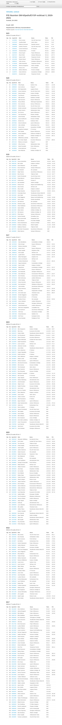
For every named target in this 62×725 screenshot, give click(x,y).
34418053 (14, 226)
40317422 (14, 254)
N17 (23, 29)
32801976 (14, 275)
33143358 (14, 496)
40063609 (14, 617)
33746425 (14, 538)
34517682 (14, 203)
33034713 (14, 543)
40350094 (14, 659)
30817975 (14, 388)
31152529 (14, 523)
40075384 (14, 123)
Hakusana (14, 1)
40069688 (14, 655)
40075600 (14, 568)
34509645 (14, 144)
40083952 (14, 331)
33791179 (14, 201)
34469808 (14, 318)
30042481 (14, 426)
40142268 (14, 678)
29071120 (14, 329)
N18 (21, 29)
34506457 (14, 598)
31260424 (14, 483)
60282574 (14, 74)
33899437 (14, 672)
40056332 (14, 205)
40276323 (14, 244)
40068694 (14, 693)
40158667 (14, 250)
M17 (32, 29)
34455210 (14, 146)
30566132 (14, 375)
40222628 (14, 269)
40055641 (14, 288)
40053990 (14, 547)
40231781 (14, 685)
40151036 (14, 311)
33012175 (14, 564)
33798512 (14, 458)
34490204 (14, 103)
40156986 (14, 316)
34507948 (14, 551)
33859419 (14, 581)
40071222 (14, 142)
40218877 (14, 541)
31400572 (14, 71)
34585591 (14, 706)
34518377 (14, 118)
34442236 (14, 207)
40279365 (14, 628)
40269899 (14, 231)
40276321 (14, 555)
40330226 (14, 305)
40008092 (14, 309)
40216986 (14, 284)
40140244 (14, 638)
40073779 (14, 229)
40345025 (14, 222)
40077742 (14, 212)
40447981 (14, 668)
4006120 (14, 645)
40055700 (14, 362)
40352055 (14, 294)
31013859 (14, 345)
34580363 (14, 101)
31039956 (14, 394)
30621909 (14, 419)
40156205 (14, 186)
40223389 (14, 695)
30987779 (14, 428)
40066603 (14, 710)
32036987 (14, 441)
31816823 (14, 150)
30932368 (14, 65)
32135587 (14, 583)
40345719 (14, 286)
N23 (16, 29)
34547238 (14, 161)
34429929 (14, 52)
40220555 (14, 636)
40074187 (14, 180)
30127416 (14, 350)
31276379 (14, 42)
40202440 (14, 384)
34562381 (14, 188)
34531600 (14, 93)
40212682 (14, 197)
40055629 (14, 704)
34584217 (14, 171)
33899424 (14, 477)
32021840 (14, 69)
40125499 (14, 112)
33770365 (14, 273)
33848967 (14, 490)
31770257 (14, 456)
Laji (31, 1)
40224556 (14, 664)
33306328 (14, 449)
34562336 (14, 163)
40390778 (14, 352)
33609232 (14, 174)
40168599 (14, 613)
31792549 (14, 63)
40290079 (14, 642)
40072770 (14, 182)
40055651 (14, 218)
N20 (18, 29)
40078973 (14, 97)
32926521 (14, 48)
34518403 (14, 702)
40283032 (14, 611)
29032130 (14, 411)
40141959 (14, 59)
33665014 (14, 572)
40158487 (14, 716)
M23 (25, 29)
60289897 (14, 593)
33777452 (14, 494)
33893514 (14, 258)
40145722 (14, 640)
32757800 (14, 519)
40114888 (14, 697)
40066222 (14, 621)
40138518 (14, 169)
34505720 (14, 125)
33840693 (14, 367)
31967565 (14, 443)
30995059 (14, 504)
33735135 (14, 354)
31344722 (14, 373)
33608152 (14, 252)
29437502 (14, 417)
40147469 (14, 670)
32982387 (14, 553)
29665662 (14, 44)
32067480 (14, 445)
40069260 (14, 99)
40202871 (14, 647)
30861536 (14, 517)
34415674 (14, 371)
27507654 (14, 424)
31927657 (14, 422)
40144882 (14, 506)
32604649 (14, 50)
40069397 (14, 199)
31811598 (14, 498)
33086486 (14, 570)
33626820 (14, 714)
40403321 (14, 691)
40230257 (14, 475)
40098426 (14, 689)
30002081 (14, 400)
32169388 (14, 46)
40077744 (14, 292)
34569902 (14, 589)
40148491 (14, 299)
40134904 (14, 246)
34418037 (14, 280)
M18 (30, 29)
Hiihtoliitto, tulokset (12, 12)
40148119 (14, 256)
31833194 (14, 369)
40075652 (14, 178)
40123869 (14, 265)
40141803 (14, 609)
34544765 (14, 339)
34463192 (14, 657)
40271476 (14, 263)
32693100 (14, 439)
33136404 (14, 479)
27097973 (14, 343)
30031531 (14, 348)
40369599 (14, 651)
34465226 (14, 545)
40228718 (14, 193)
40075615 (14, 574)
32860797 (14, 106)
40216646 (14, 630)
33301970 (14, 333)
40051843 (14, 661)
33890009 (14, 87)
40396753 (14, 214)
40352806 (14, 290)
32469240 (14, 502)
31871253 (14, 466)
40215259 (14, 210)
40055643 (14, 454)
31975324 (14, 460)
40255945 (14, 165)
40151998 (14, 137)
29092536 (14, 513)
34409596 (14, 649)
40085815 (14, 521)
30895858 (14, 403)
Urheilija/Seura (20, 6)
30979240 (14, 337)
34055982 (14, 191)
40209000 (14, 619)
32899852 (14, 364)
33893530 (14, 464)
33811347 (14, 481)
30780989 (14, 356)
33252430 (14, 558)
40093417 (14, 114)
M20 (27, 29)
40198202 (14, 297)
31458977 (14, 392)
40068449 (14, 708)
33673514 (14, 89)
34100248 (14, 379)
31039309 (14, 509)
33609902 (14, 91)
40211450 (14, 303)
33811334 (14, 216)
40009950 (14, 566)
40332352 (14, 242)
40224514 (14, 167)
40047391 (14, 139)
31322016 (14, 405)
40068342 (14, 108)
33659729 (14, 681)
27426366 (14, 413)
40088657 (14, 549)
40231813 (14, 676)
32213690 (14, 415)
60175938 (14, 674)
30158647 (14, 358)
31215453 (14, 341)
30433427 (14, 377)
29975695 (14, 84)
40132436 (14, 195)
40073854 (14, 632)
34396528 (14, 224)
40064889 (14, 271)
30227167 (14, 55)
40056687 (14, 587)
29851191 (14, 386)
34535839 (14, 95)
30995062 (14, 487)
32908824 (14, 110)
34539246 (14, 468)
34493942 (14, 133)
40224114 (14, 307)
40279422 (14, 579)
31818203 (14, 116)
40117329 (14, 623)
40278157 (14, 282)
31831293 (14, 471)
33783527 (14, 176)
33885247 (14, 473)
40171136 (14, 591)
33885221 (14, 500)
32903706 (14, 396)
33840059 (14, 267)
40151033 (14, 127)
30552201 (14, 390)
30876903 (14, 57)
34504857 (14, 360)
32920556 (14, 492)
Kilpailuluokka (52, 1)
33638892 (14, 462)
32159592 (14, 40)
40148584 (14, 148)
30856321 (14, 61)
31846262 (14, 485)
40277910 (14, 248)
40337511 (14, 700)
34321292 (14, 626)
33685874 (14, 447)
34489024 (14, 120)
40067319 (14, 615)
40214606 (14, 683)
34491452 (14, 129)
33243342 (14, 536)
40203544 (14, 135)
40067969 (14, 562)
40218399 (14, 301)
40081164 (14, 666)
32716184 (14, 407)
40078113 (14, 577)
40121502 (14, 687)
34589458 (14, 534)
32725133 (14, 278)
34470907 (14, 560)
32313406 (14, 335)
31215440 (14, 398)
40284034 (14, 184)
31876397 (14, 67)
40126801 (14, 451)
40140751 (14, 381)
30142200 (14, 409)
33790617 (14, 634)
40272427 (14, 131)
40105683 (14, 585)
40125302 (14, 596)
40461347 (14, 220)
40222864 (14, 653)
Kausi (40, 1)
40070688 (14, 712)
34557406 (14, 313)
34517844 (14, 261)
